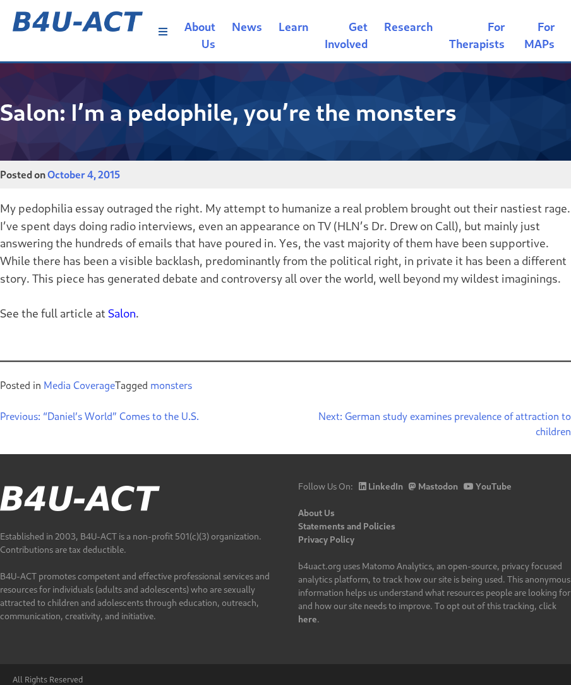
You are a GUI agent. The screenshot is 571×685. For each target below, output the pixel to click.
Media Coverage (79, 385)
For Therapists (477, 35)
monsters (171, 385)
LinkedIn (381, 486)
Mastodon (433, 486)
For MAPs (539, 35)
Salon (122, 313)
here (307, 619)
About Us (199, 35)
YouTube (488, 486)
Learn (293, 27)
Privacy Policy (326, 539)
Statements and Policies (346, 526)
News (247, 27)
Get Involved (346, 35)
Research (408, 27)
